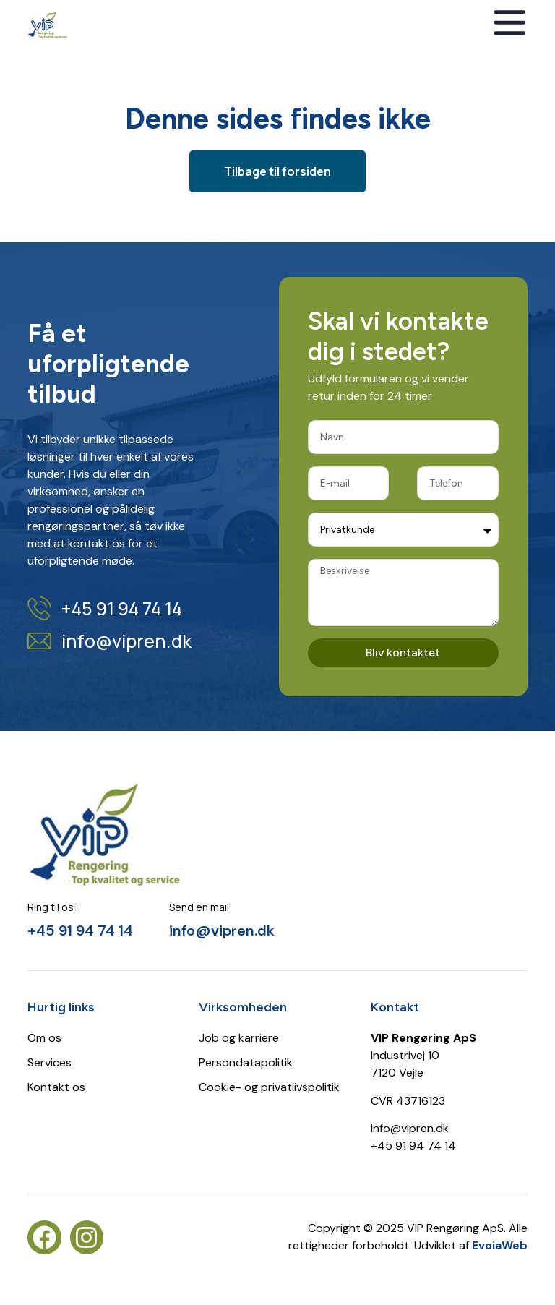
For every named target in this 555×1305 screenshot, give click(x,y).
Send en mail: (200, 907)
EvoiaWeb (500, 1245)
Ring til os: (52, 907)
